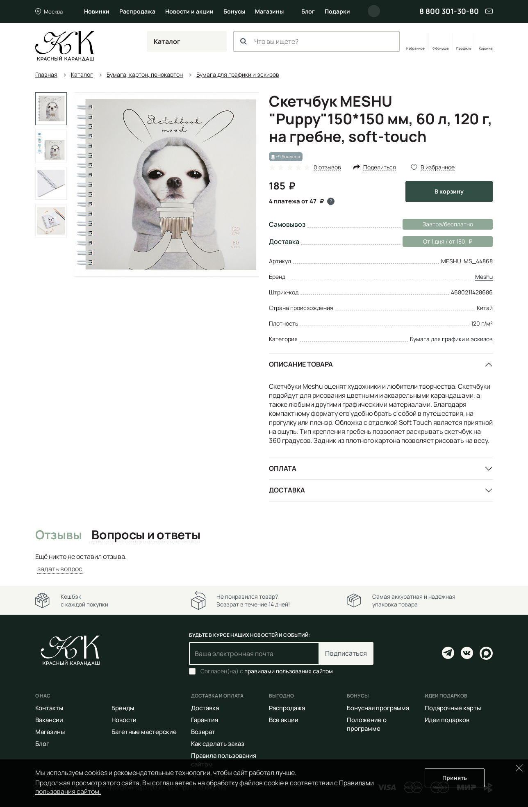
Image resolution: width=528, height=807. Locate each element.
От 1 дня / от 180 (437, 241)
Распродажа (137, 11)
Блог (308, 11)
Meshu (484, 276)
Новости (124, 720)
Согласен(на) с (266, 671)
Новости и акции (189, 11)
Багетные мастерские (144, 731)
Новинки (96, 11)
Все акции (283, 720)
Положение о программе (367, 724)
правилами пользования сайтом (288, 671)
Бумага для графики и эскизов (451, 339)
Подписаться (346, 653)
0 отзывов (327, 167)
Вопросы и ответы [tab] (145, 535)
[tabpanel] (264, 563)
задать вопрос (59, 568)
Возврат (203, 731)
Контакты (49, 708)
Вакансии (49, 720)
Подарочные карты (453, 708)
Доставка (287, 490)
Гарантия (204, 720)
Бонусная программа (378, 708)
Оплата (282, 468)
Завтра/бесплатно (448, 224)
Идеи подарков (447, 720)
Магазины (269, 11)
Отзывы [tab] (58, 535)
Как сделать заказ (217, 743)
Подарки (337, 11)
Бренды (123, 708)
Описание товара (301, 364)
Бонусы (234, 11)
